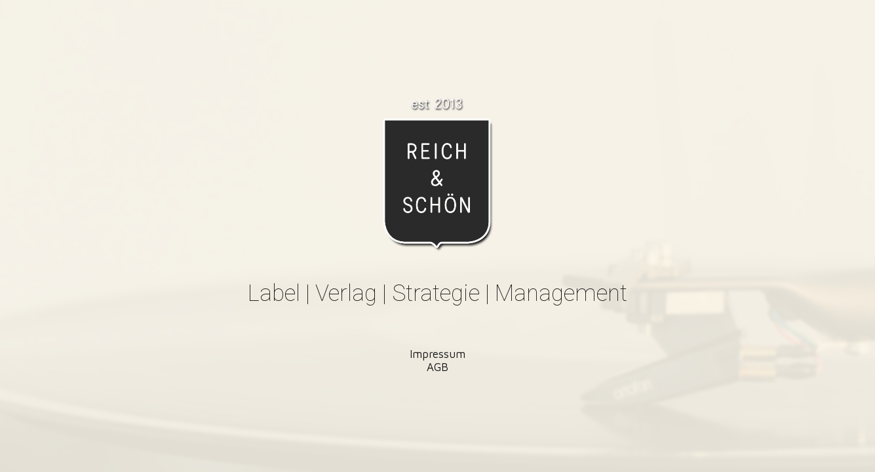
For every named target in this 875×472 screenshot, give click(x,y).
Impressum (437, 354)
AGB (437, 367)
